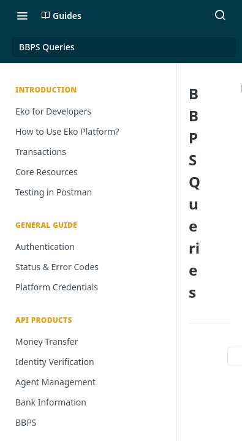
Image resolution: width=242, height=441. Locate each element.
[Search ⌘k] (220, 15)
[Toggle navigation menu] (22, 15)
